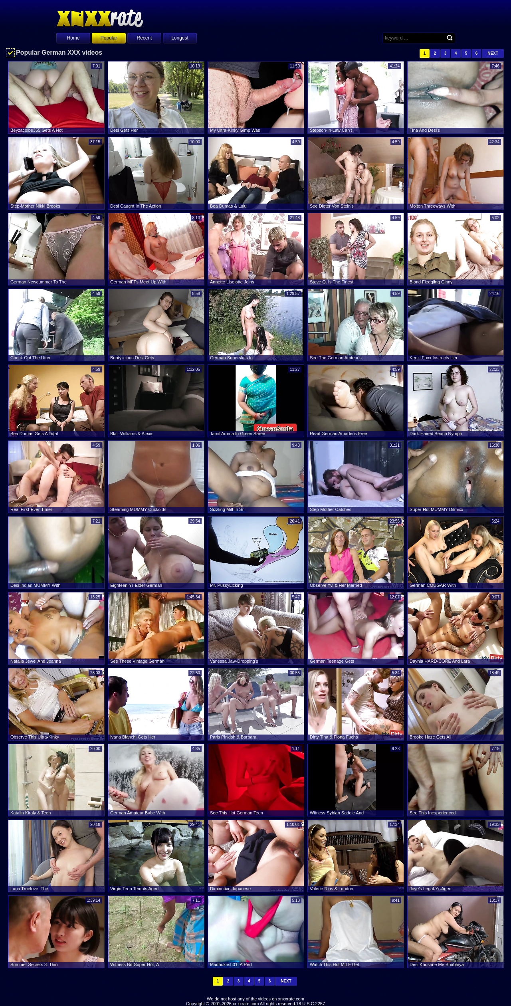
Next (492, 53)
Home (73, 38)
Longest (179, 38)
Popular (109, 38)
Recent (144, 38)
